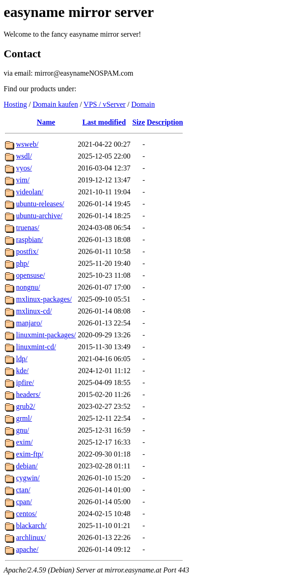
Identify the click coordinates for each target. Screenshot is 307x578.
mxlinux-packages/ (44, 299)
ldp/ (21, 359)
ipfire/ (25, 382)
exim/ (24, 442)
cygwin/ (28, 478)
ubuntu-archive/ (39, 216)
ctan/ (23, 490)
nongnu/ (28, 287)
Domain (143, 104)
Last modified (104, 122)
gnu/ (22, 430)
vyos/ (24, 168)
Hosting (15, 104)
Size (138, 122)
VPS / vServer (104, 104)
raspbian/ (29, 239)
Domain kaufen (55, 104)
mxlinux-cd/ (34, 311)
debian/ (27, 466)
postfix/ (27, 251)
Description (165, 122)
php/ (22, 263)
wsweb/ (27, 144)
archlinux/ (31, 537)
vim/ (22, 180)
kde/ (22, 370)
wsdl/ (24, 156)
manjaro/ (29, 323)
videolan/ (30, 192)
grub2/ (25, 406)
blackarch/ (31, 525)
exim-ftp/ (30, 454)
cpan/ (24, 502)
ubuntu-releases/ (40, 204)
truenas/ (27, 227)
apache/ (27, 549)
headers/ (28, 394)
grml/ (24, 418)
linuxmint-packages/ (46, 335)
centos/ (26, 513)
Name (46, 122)
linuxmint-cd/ (36, 347)
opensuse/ (30, 275)
